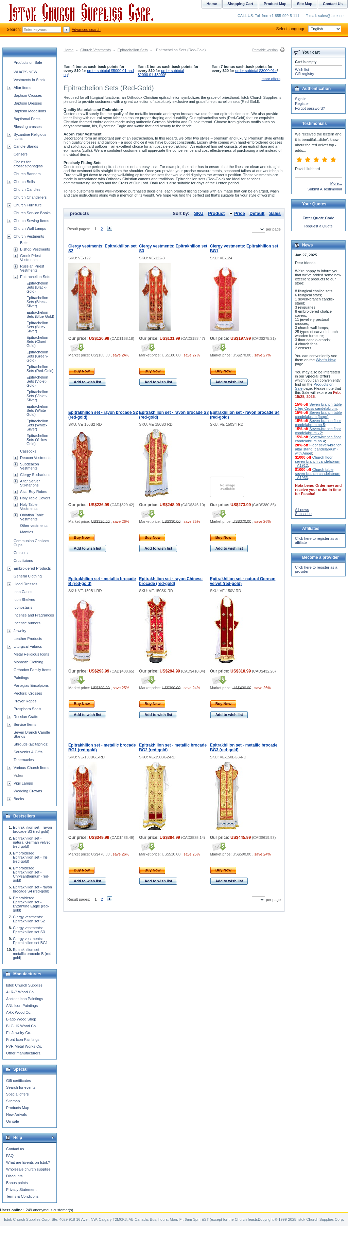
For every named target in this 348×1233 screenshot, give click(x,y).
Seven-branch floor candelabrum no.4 (318, 439)
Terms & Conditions (22, 1196)
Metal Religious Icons (31, 654)
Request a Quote (318, 226)
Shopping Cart (240, 4)
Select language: (308, 28)
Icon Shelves (24, 599)
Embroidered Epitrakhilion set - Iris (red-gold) (30, 857)
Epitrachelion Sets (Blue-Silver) (37, 327)
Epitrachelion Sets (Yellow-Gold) (37, 440)
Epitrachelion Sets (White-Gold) (37, 410)
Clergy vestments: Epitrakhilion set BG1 (30, 941)
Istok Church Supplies (24, 985)
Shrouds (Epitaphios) (31, 744)
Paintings (21, 678)
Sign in (301, 99)
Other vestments (34, 525)
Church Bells (24, 182)
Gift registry (304, 74)
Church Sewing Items (31, 221)
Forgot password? (310, 108)
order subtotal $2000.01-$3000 (161, 73)
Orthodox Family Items (32, 670)
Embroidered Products (32, 568)
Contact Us (333, 4)
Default (256, 213)
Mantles (26, 532)
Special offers (17, 1094)
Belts (24, 243)
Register (302, 104)
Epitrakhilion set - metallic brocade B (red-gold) (33, 953)
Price (239, 213)
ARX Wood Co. (18, 1012)
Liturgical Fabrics (28, 646)
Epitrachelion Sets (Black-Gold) (37, 287)
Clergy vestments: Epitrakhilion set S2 (29, 919)
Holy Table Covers (35, 498)
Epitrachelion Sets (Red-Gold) (40, 369)
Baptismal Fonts (27, 119)
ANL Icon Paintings (22, 1006)
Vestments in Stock (30, 80)
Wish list (302, 70)
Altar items (22, 88)
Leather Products (28, 639)
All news (302, 510)
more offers (271, 79)
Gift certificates (18, 1081)
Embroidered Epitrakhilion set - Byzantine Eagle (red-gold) (31, 904)
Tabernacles (24, 760)
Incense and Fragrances (34, 615)
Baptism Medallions (30, 111)
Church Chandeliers (30, 197)
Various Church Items (31, 768)
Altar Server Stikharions (30, 483)
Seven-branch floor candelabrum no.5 (318, 423)
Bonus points (17, 1183)
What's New (325, 360)
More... (336, 183)
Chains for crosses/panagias (28, 164)
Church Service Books (32, 213)
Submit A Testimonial (325, 189)
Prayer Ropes (25, 701)
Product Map (275, 4)
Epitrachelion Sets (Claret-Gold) (37, 341)
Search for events (20, 1087)
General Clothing (28, 576)
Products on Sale (28, 62)
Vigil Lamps (23, 783)
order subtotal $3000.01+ (256, 71)
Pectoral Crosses (28, 693)
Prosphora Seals (27, 709)
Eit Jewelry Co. (18, 1033)
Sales (275, 213)
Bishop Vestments (35, 249)
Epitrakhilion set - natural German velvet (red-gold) (31, 842)
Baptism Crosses (28, 95)
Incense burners (27, 623)
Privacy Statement (21, 1190)
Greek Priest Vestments (30, 258)
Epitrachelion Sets (133, 50)
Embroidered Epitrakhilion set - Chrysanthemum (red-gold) (31, 874)
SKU (198, 213)
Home (68, 50)
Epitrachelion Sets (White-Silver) (37, 425)
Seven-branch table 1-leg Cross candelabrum (318, 406)
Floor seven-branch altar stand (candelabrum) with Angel (318, 449)
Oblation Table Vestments (32, 517)
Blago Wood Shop (21, 1019)
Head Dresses (25, 584)
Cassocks (28, 451)
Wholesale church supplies (28, 1169)
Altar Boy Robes (33, 492)
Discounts (14, 1176)
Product (216, 213)
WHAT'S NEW (25, 72)
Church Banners (27, 174)
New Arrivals (16, 1114)
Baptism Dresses (28, 103)
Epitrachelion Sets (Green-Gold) (37, 356)
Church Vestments (95, 50)
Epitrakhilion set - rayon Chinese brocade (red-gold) (171, 581)
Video (18, 775)
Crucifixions (23, 560)
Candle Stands (26, 146)
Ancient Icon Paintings (24, 999)
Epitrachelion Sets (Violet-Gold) (37, 381)
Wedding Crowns (28, 791)
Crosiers (21, 553)
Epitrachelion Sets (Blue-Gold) (40, 314)
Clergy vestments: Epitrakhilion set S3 (29, 930)
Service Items (25, 724)
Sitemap (13, 1101)
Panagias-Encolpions (31, 685)
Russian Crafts (26, 717)
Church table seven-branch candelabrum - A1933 (317, 473)
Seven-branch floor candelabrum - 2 (318, 431)
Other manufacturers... (25, 1053)
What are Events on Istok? (28, 1162)
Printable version (265, 50)
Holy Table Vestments (28, 506)
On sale (12, 1121)
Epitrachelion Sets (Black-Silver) (37, 302)
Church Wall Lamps (30, 228)
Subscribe (303, 514)
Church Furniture (28, 205)
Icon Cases (23, 592)
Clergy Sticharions (35, 475)
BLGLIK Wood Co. (21, 1026)
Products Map (17, 1108)
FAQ (10, 1156)
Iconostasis (23, 607)
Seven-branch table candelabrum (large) (318, 414)
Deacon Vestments (35, 458)
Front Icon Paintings (22, 1039)
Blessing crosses (28, 127)
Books (19, 799)
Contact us (15, 1149)
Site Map (304, 4)
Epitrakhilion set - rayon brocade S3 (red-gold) (32, 829)
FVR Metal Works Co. (24, 1046)
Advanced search (86, 29)
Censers (21, 154)
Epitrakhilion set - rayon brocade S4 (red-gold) (32, 889)
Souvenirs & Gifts (28, 752)
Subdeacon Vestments (29, 466)
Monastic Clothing (28, 662)
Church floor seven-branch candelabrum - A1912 (317, 461)
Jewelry (20, 631)
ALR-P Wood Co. (20, 992)
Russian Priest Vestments (32, 268)
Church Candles (27, 189)
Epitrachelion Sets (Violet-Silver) (37, 396)
